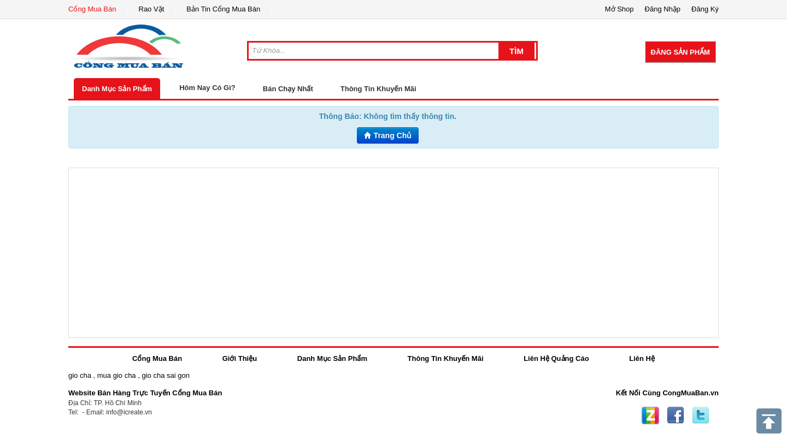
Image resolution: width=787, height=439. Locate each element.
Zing (650, 415)
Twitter (700, 415)
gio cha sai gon (165, 375)
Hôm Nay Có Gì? (207, 88)
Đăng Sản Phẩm (680, 52)
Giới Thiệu (239, 358)
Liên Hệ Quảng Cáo (556, 358)
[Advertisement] (393, 252)
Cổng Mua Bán (92, 9)
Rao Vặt (152, 9)
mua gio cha (116, 375)
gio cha (79, 375)
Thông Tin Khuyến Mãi (378, 89)
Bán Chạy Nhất (288, 89)
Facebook (675, 415)
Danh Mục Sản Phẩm (117, 89)
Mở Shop (619, 9)
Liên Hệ (642, 358)
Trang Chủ (388, 135)
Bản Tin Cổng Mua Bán (223, 9)
